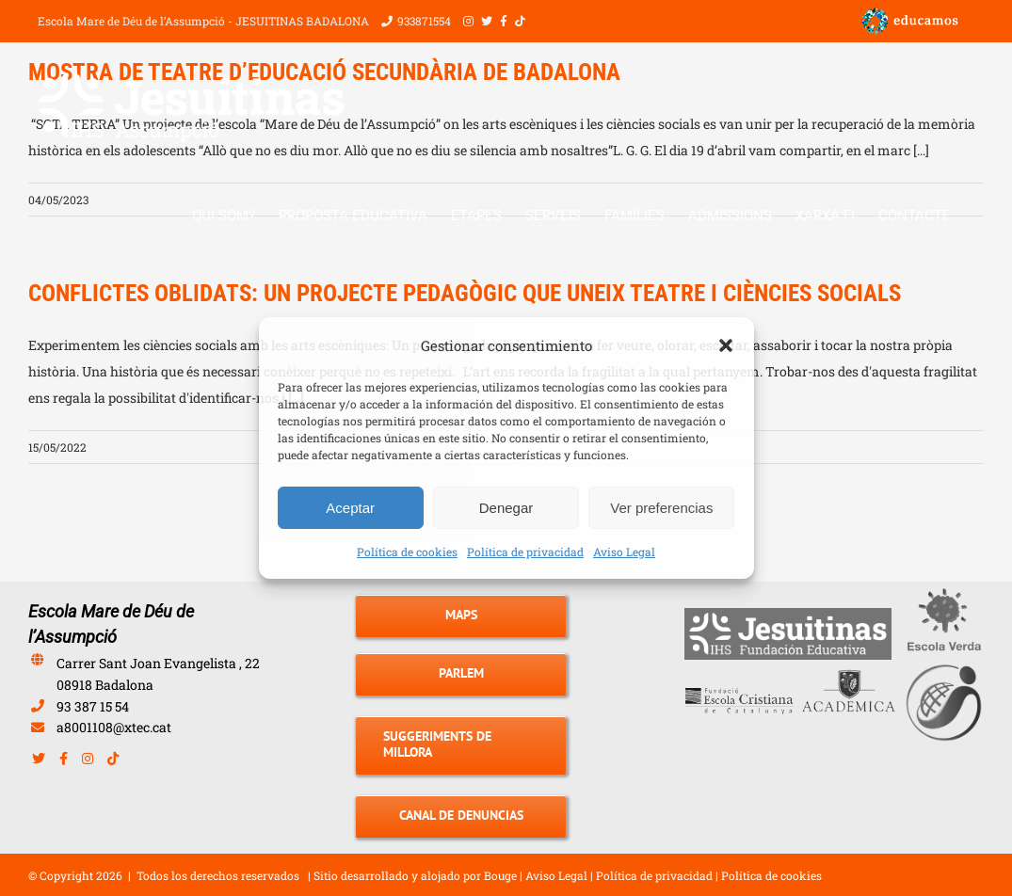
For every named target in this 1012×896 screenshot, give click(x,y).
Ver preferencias (661, 508)
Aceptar (350, 508)
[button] (725, 345)
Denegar (506, 508)
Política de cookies (407, 551)
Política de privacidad (525, 551)
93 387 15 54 (92, 706)
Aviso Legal (624, 551)
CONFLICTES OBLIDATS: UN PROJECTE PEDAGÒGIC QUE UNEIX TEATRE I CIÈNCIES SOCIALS (464, 293)
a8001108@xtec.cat (113, 727)
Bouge (500, 875)
